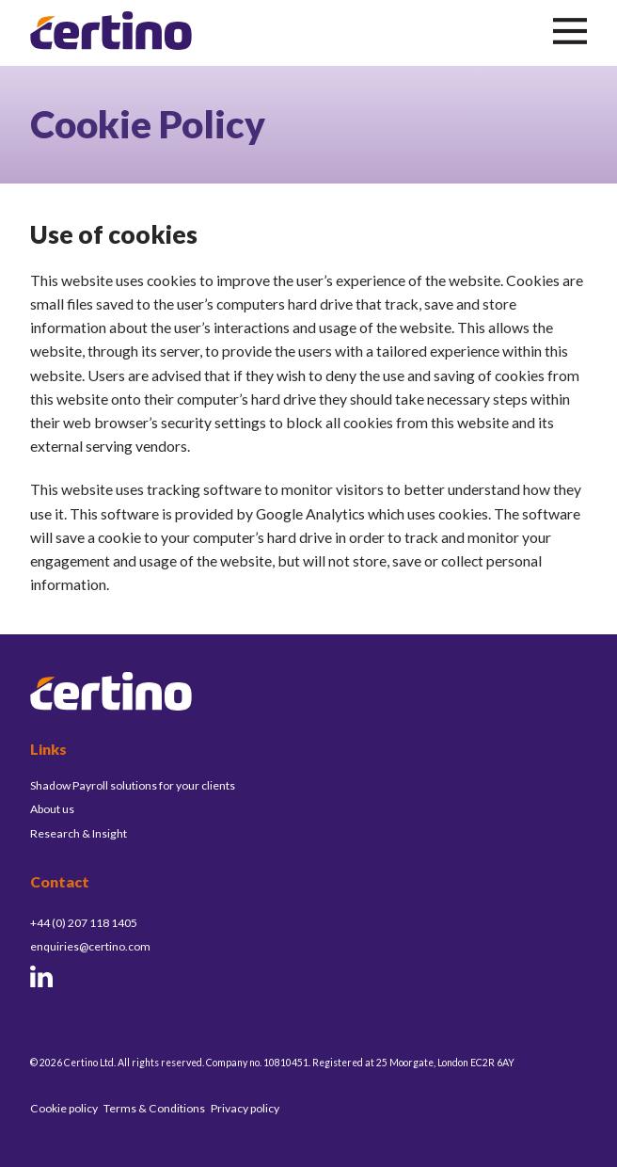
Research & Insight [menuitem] (78, 833)
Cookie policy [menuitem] (64, 1108)
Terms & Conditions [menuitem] (154, 1108)
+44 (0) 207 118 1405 (83, 923)
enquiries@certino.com (90, 946)
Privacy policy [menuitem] (245, 1108)
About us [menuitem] (52, 809)
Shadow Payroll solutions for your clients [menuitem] (132, 785)
